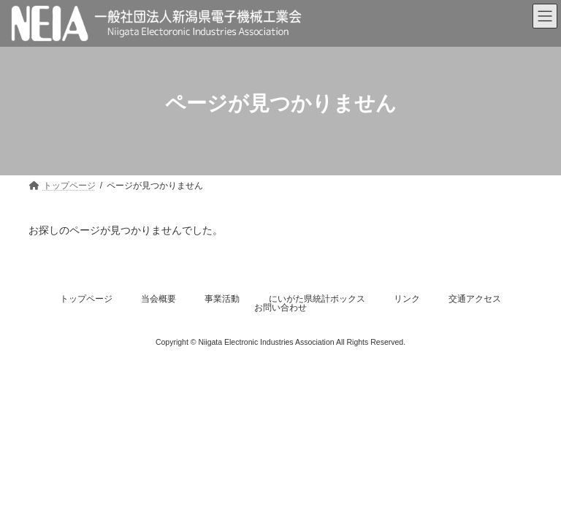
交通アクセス (475, 299)
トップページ (86, 299)
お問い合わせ (280, 307)
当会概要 (158, 299)
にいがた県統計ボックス (317, 299)
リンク (407, 299)
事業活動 (222, 299)
